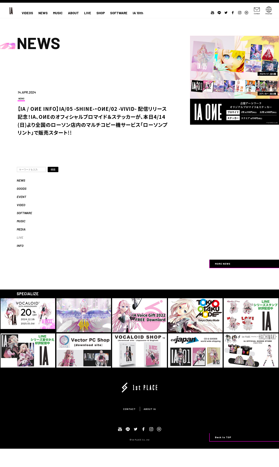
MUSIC (58, 13)
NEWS (43, 13)
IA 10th (138, 13)
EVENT (21, 197)
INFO (20, 246)
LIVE (87, 13)
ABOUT (73, 13)
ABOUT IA (150, 408)
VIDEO (21, 205)
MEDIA (21, 229)
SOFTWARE (118, 13)
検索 (53, 169)
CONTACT (129, 408)
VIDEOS (27, 13)
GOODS (21, 188)
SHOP (100, 13)
